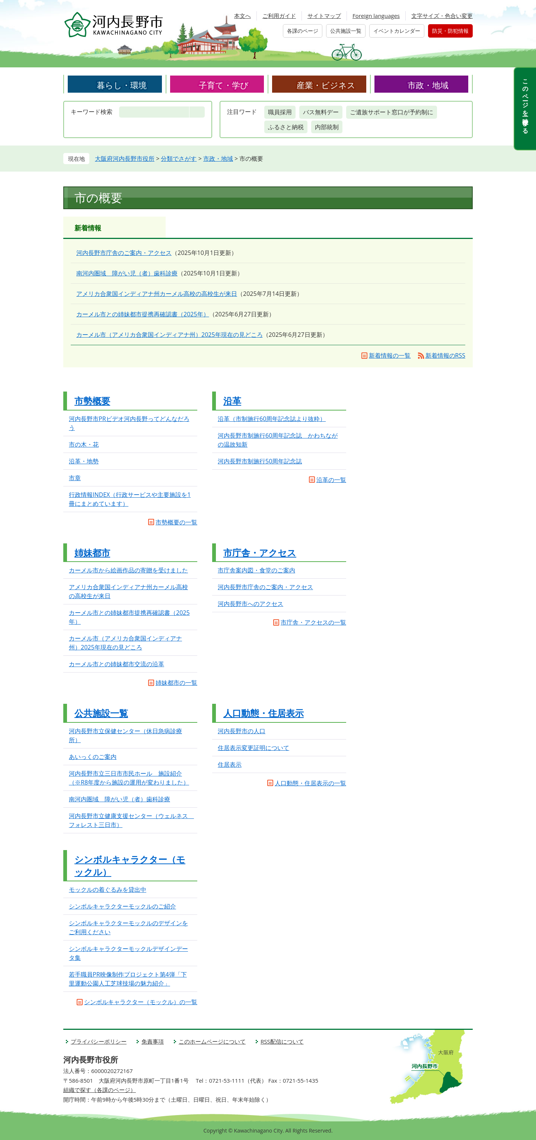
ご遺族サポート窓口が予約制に (391, 112)
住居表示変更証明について (253, 748)
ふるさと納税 (286, 127)
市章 (75, 478)
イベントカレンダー (396, 30)
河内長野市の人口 (241, 731)
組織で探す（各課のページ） (99, 1089)
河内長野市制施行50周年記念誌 (260, 461)
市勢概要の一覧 (176, 522)
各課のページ (302, 30)
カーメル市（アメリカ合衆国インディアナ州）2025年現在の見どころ (169, 334)
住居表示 (230, 764)
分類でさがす (179, 158)
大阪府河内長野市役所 (124, 158)
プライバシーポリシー (99, 1041)
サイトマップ (324, 15)
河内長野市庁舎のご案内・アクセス (124, 253)
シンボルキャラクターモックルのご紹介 (122, 906)
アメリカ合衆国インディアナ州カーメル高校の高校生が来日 (156, 294)
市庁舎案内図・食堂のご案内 (256, 570)
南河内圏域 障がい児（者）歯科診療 (127, 273)
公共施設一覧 (345, 30)
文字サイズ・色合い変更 (442, 15)
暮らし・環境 (122, 84)
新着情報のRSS (445, 355)
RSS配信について (282, 1041)
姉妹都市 (92, 552)
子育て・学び (224, 84)
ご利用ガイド (279, 15)
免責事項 (152, 1041)
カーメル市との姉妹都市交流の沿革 (116, 664)
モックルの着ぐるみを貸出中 (107, 889)
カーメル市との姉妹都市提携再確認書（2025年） (142, 314)
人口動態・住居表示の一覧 (310, 783)
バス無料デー (321, 112)
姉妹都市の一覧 (176, 682)
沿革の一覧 (331, 480)
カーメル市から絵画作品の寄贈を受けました (128, 570)
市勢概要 (92, 401)
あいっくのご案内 (93, 757)
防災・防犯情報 (450, 30)
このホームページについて (212, 1041)
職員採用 (280, 112)
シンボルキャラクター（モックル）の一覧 (140, 1002)
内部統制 (327, 127)
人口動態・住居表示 (263, 713)
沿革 (232, 401)
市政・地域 (428, 84)
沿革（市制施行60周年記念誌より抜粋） (272, 419)
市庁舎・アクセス (259, 552)
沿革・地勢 (84, 461)
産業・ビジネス (326, 84)
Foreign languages (376, 15)
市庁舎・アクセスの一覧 (313, 622)
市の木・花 (84, 444)
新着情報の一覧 (390, 355)
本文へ (242, 15)
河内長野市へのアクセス (250, 604)
